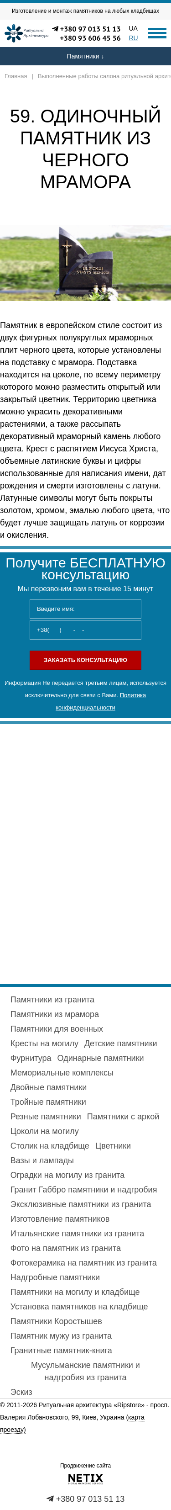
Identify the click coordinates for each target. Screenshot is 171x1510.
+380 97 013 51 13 (90, 28)
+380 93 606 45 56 (90, 37)
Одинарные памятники (100, 1058)
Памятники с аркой (123, 1116)
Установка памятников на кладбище (79, 1306)
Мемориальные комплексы (62, 1072)
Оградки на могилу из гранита (67, 1175)
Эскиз (21, 1392)
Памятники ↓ (85, 56)
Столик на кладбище (49, 1145)
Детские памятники (120, 1043)
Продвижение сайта (85, 1465)
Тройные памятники (48, 1102)
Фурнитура (31, 1058)
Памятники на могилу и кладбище (75, 1292)
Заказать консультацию (85, 660)
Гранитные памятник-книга (61, 1350)
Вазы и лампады (42, 1160)
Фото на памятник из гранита (65, 1248)
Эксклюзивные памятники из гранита (80, 1204)
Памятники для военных (56, 1028)
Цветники (113, 1145)
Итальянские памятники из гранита (77, 1233)
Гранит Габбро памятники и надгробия (83, 1189)
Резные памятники (45, 1116)
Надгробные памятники (55, 1277)
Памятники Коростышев (56, 1321)
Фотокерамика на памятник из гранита (83, 1262)
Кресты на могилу (44, 1043)
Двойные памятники (48, 1087)
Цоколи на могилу (44, 1131)
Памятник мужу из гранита (61, 1335)
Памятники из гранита (52, 999)
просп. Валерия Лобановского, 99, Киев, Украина (84, 1417)
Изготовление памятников (59, 1219)
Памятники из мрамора (54, 1014)
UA (133, 28)
